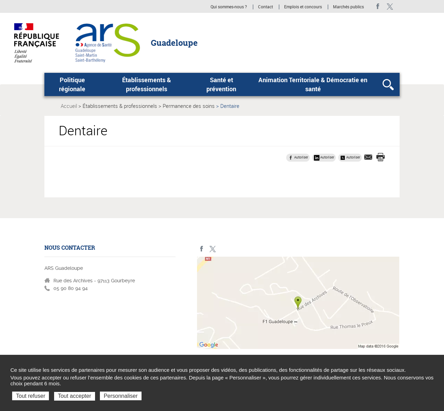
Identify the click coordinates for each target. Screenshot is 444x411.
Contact (265, 7)
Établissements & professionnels (146, 84)
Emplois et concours (303, 7)
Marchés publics (348, 7)
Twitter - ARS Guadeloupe (389, 6)
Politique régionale (72, 84)
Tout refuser (30, 396)
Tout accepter (74, 396)
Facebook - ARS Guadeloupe (378, 6)
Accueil (69, 105)
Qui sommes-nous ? (229, 7)
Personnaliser (121, 396)
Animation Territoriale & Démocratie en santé (312, 84)
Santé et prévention (221, 84)
